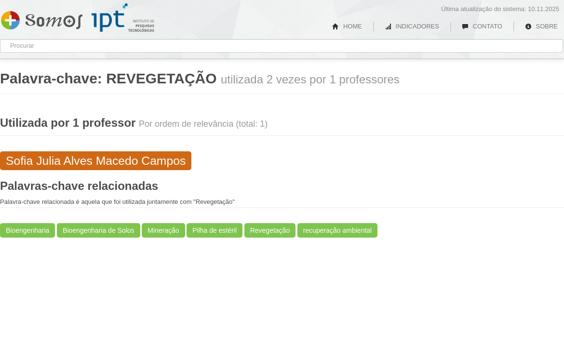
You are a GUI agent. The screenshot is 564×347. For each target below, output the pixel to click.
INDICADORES (412, 26)
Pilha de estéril (214, 230)
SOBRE (541, 26)
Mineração (163, 230)
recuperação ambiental (337, 230)
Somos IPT (41, 18)
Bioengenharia (27, 230)
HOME (347, 26)
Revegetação (270, 230)
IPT (123, 17)
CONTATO (482, 26)
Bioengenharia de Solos (98, 230)
